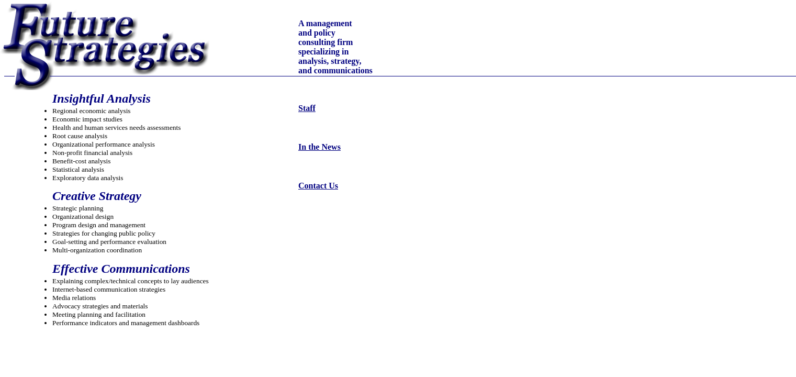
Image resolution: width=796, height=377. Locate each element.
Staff (307, 108)
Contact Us (318, 185)
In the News (319, 146)
